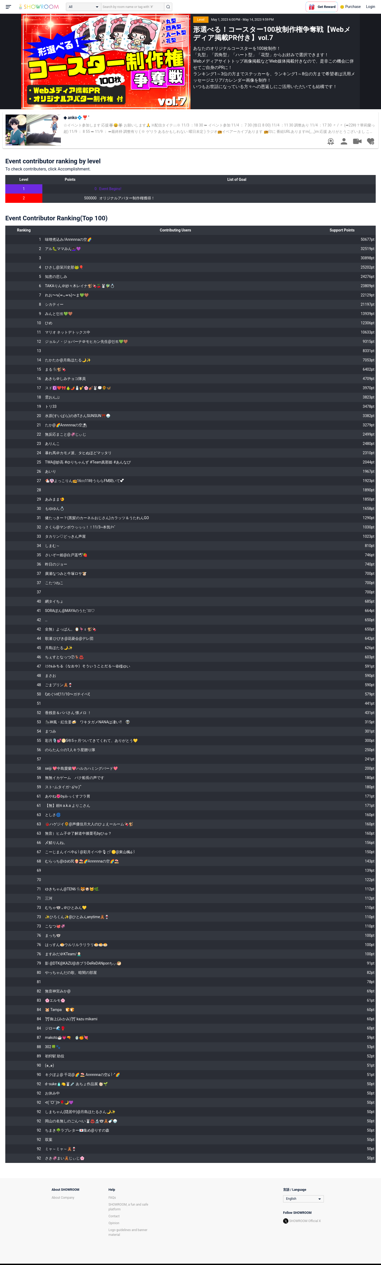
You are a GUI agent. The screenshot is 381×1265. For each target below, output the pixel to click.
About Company (63, 1198)
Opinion (113, 1223)
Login (370, 7)
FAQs (112, 1198)
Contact (114, 1216)
